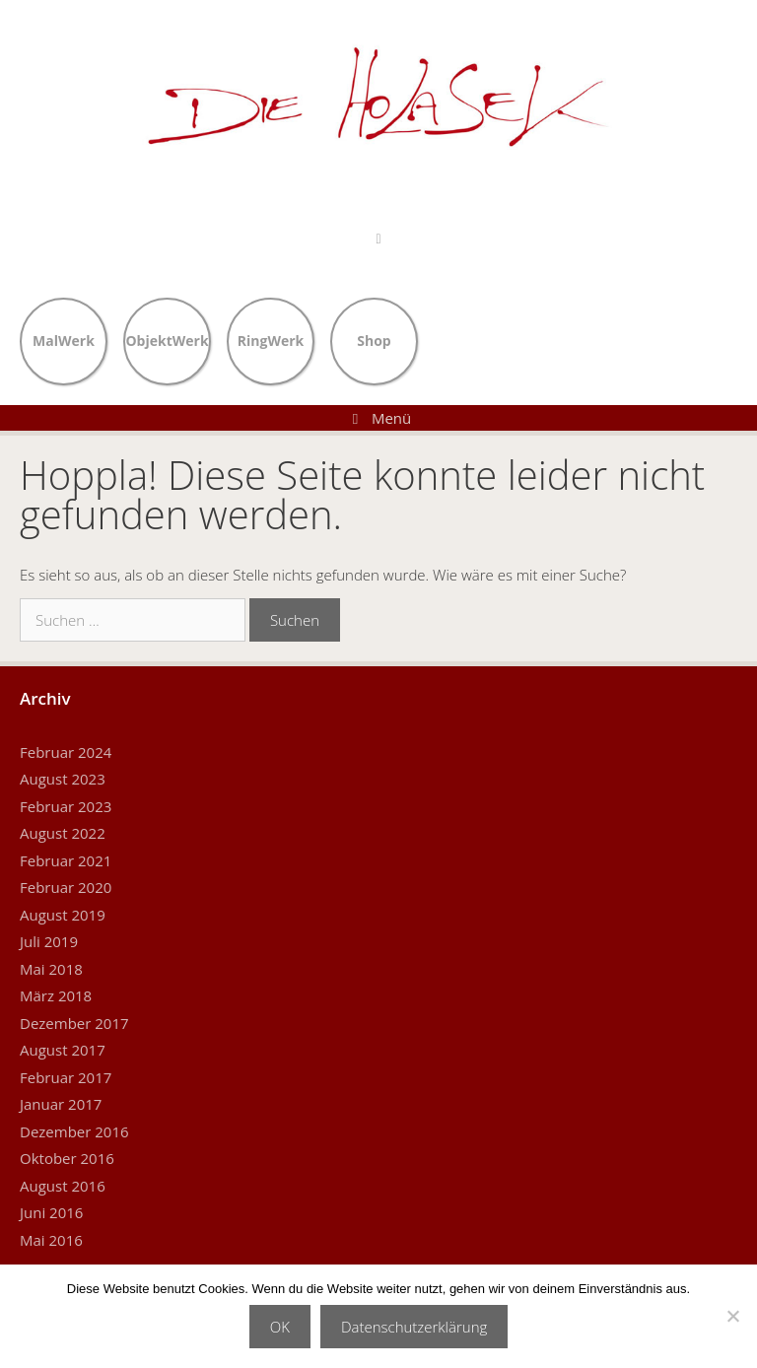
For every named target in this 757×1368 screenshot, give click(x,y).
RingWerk (271, 339)
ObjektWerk (166, 339)
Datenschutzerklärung (414, 1326)
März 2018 (56, 995)
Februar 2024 (65, 752)
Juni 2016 (51, 1212)
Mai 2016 (51, 1240)
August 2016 (62, 1186)
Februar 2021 (65, 860)
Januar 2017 (61, 1104)
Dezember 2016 (74, 1131)
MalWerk (64, 339)
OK (280, 1326)
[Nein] (732, 1316)
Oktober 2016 (67, 1158)
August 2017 (62, 1050)
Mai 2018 (51, 969)
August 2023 (62, 778)
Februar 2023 (65, 806)
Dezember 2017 (74, 1023)
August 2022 (62, 833)
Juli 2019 (49, 941)
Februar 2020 (65, 887)
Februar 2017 (65, 1077)
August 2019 (62, 914)
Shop (373, 339)
